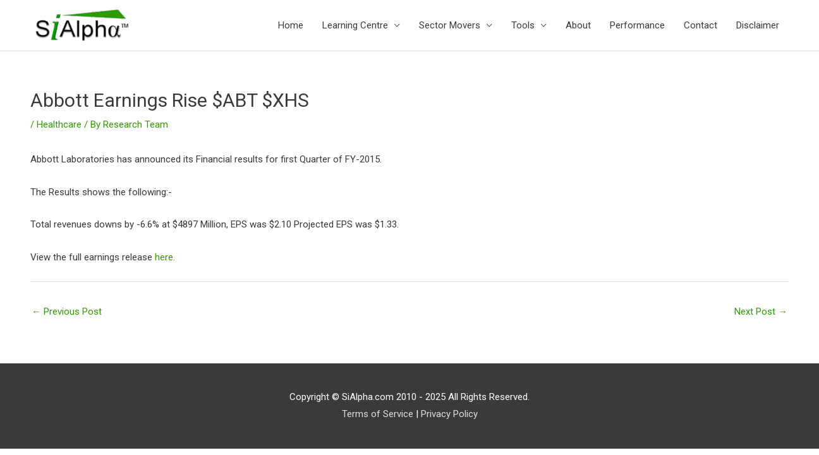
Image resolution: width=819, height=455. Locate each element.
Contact (700, 25)
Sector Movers (449, 25)
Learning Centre (355, 25)
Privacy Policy (449, 414)
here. (165, 257)
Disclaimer (757, 25)
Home (290, 25)
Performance (637, 25)
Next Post (760, 311)
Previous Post (67, 311)
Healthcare (59, 124)
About (578, 25)
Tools (523, 25)
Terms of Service (377, 414)
